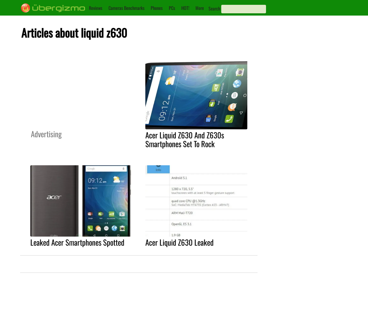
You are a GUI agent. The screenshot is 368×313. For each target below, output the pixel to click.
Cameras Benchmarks (126, 8)
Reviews (95, 8)
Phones (157, 8)
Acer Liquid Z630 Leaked (179, 242)
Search (214, 8)
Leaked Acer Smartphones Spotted (77, 242)
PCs (172, 8)
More (199, 8)
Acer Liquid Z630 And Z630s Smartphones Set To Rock (184, 139)
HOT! (185, 8)
